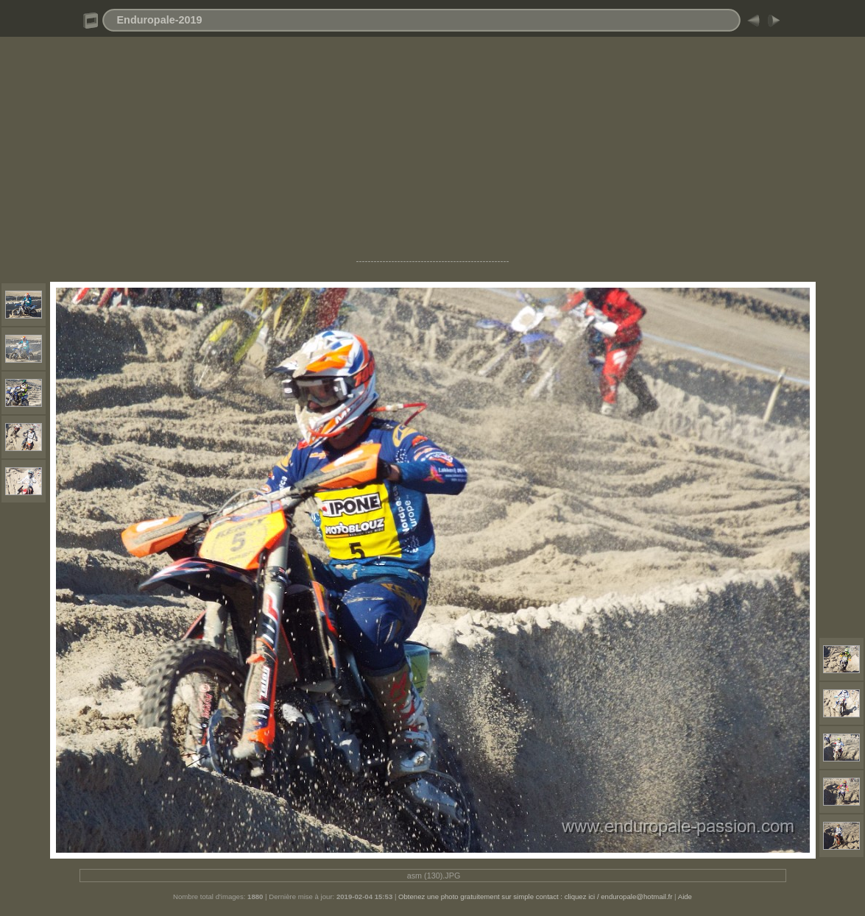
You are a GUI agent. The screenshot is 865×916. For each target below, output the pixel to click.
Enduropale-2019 (159, 20)
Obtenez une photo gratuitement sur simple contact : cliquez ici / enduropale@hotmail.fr (535, 896)
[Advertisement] (432, 153)
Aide (685, 896)
